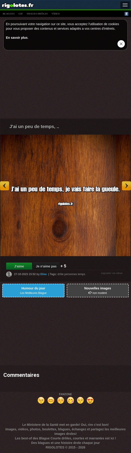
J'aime (19, 266)
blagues (9, 13)
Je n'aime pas (46, 266)
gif (21, 13)
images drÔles (37, 13)
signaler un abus (112, 273)
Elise (43, 274)
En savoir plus (17, 37)
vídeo (56, 13)
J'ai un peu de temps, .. (34, 126)
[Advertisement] (65, 85)
